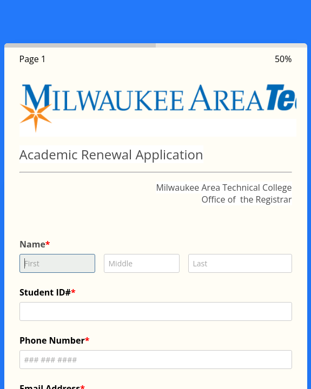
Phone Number (52, 340)
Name (32, 244)
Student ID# (45, 292)
